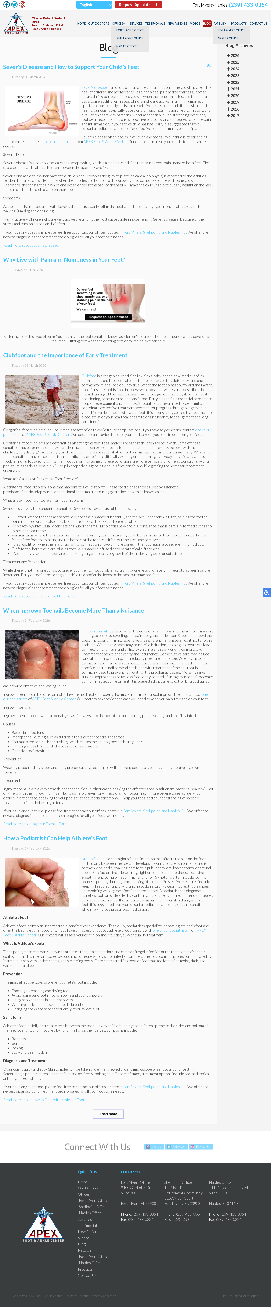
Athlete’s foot (93, 862)
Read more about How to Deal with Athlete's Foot (43, 1103)
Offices (119, 23)
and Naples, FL (173, 235)
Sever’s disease (94, 90)
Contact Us (259, 23)
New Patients (178, 23)
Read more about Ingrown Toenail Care (35, 827)
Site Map (227, 1296)
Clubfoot (89, 379)
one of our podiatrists (57, 145)
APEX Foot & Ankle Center (105, 145)
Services (137, 23)
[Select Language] (94, 5)
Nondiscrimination (246, 1296)
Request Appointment (138, 5)
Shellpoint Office (92, 1206)
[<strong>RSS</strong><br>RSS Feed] (209, 69)
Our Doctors (100, 23)
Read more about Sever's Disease (30, 248)
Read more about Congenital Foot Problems (39, 599)
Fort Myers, (132, 235)
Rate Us (219, 23)
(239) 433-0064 (248, 5)
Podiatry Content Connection (97, 1296)
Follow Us (178, 1146)
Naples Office (90, 1213)
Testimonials (156, 23)
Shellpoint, (152, 235)
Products (239, 23)
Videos (196, 23)
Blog (208, 23)
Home (83, 23)
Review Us (203, 1146)
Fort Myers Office (93, 1200)
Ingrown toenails (95, 634)
